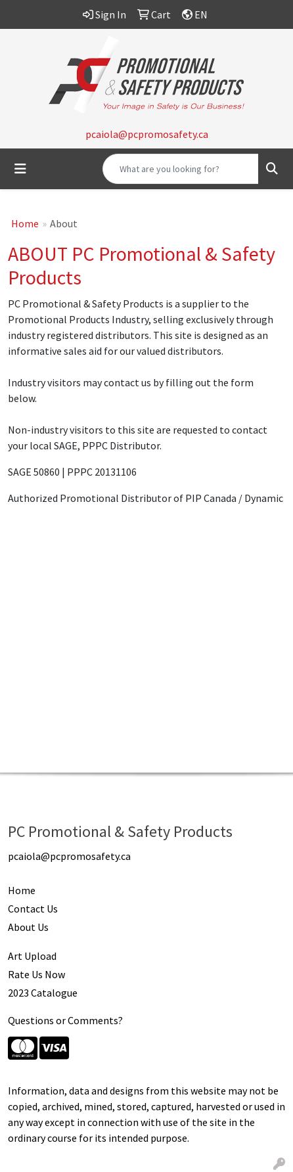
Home (25, 223)
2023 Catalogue (43, 992)
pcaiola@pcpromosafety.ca (146, 134)
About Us (28, 927)
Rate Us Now (36, 974)
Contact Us (33, 908)
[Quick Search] (180, 169)
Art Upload (32, 955)
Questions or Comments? (65, 1020)
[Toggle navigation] (20, 169)
